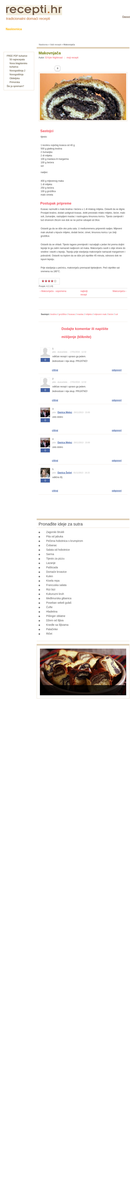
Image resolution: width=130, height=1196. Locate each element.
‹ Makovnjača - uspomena (53, 291)
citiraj (55, 370)
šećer (110, 314)
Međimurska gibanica (58, 598)
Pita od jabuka (54, 536)
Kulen (49, 576)
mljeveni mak (100, 314)
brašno (53, 314)
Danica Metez (64, 412)
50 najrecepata (17, 59)
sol (116, 314)
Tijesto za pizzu (55, 558)
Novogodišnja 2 (17, 70)
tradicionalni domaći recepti (28, 19)
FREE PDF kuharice (17, 56)
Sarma (50, 554)
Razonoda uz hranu (110, 29)
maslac (80, 314)
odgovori (117, 370)
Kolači (52, 29)
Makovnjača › (119, 291)
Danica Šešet (64, 472)
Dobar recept (46, 281)
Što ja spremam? (15, 86)
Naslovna (43, 44)
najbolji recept (82, 293)
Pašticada (52, 567)
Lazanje (51, 562)
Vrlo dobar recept (49, 281)
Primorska (15, 82)
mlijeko (89, 314)
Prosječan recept (42, 281)
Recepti (34, 29)
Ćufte (49, 607)
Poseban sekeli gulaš (58, 602)
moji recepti (72, 57)
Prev (45, 690)
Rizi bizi (50, 589)
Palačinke (52, 629)
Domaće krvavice (56, 571)
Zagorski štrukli (55, 532)
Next (121, 690)
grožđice (63, 314)
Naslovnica (14, 29)
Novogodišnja (16, 74)
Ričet (49, 633)
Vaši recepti (55, 44)
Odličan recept (52, 281)
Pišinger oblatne (55, 615)
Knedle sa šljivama (57, 624)
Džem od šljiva (55, 620)
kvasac (72, 314)
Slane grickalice (76, 29)
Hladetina (51, 611)
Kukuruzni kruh (55, 593)
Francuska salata (56, 585)
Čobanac (51, 545)
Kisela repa (53, 580)
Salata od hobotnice (58, 549)
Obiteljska (15, 78)
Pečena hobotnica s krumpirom (64, 540)
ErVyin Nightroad (53, 57)
